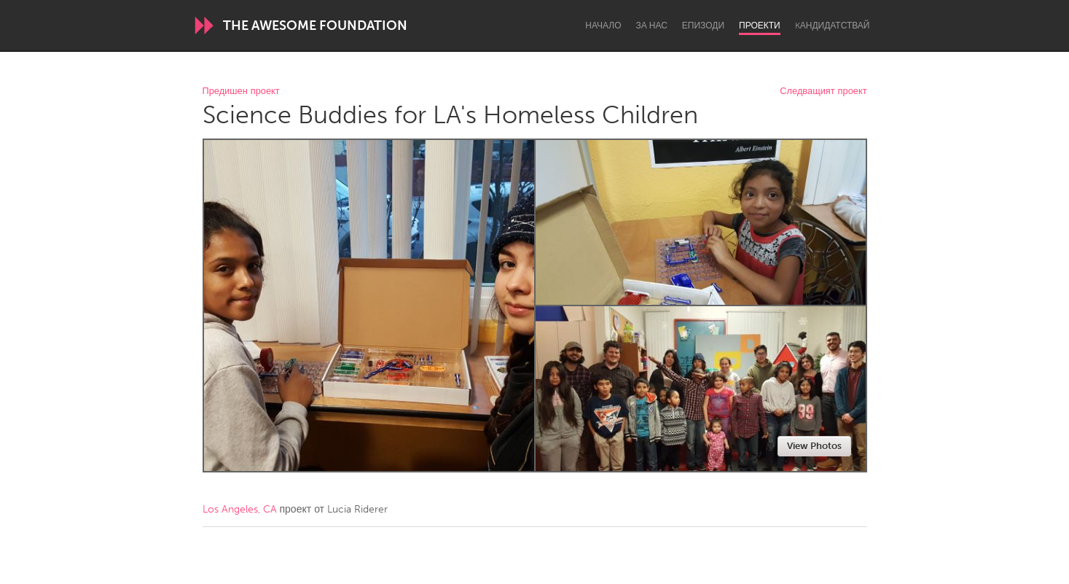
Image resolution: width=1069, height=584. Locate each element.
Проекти (759, 25)
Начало (603, 25)
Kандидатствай (832, 25)
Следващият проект (823, 91)
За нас (651, 25)
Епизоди (703, 25)
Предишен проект (241, 91)
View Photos (814, 445)
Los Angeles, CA (240, 509)
